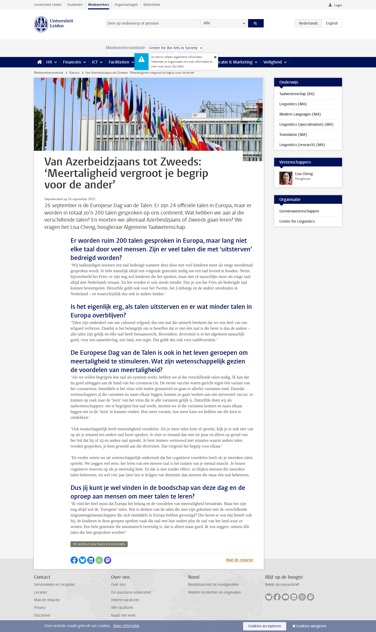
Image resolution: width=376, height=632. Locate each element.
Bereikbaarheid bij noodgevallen (213, 584)
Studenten (75, 4)
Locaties (40, 592)
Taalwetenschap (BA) (297, 93)
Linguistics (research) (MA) (302, 144)
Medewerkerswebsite (48, 73)
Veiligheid (272, 62)
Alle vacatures (122, 607)
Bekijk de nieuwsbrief (282, 584)
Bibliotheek (151, 4)
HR (49, 62)
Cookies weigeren (311, 626)
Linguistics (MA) (293, 104)
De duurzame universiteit (131, 592)
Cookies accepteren (264, 626)
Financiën (72, 62)
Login (338, 5)
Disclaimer (42, 615)
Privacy (39, 607)
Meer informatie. (126, 625)
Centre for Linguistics (297, 221)
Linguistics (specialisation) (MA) (306, 124)
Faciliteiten (119, 62)
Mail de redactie (239, 560)
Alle (207, 23)
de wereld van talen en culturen (99, 544)
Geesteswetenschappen (299, 211)
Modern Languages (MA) (300, 114)
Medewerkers (98, 4)
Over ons (118, 584)
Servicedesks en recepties (54, 584)
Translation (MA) (293, 134)
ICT (95, 62)
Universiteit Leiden (48, 4)
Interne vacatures (125, 600)
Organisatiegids (126, 4)
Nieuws (74, 73)
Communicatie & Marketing (227, 62)
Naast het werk (123, 615)
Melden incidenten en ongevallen (214, 592)
